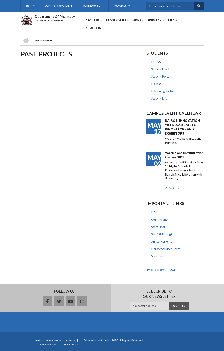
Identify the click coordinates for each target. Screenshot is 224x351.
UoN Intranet (159, 219)
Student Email (160, 69)
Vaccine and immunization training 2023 (184, 155)
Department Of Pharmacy (55, 16)
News (137, 20)
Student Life (159, 98)
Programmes (116, 20)
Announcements (161, 241)
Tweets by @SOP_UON (161, 269)
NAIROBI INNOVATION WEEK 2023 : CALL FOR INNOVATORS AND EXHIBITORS (182, 127)
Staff (29, 5)
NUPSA (156, 61)
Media (172, 20)
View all (171, 188)
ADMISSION (93, 28)
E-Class (156, 84)
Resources (120, 5)
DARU (155, 212)
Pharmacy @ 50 (91, 5)
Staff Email (158, 226)
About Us (92, 20)
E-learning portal (162, 91)
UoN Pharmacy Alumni (58, 5)
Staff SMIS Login (162, 234)
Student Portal (160, 76)
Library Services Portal (166, 248)
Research (154, 20)
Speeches (157, 256)
